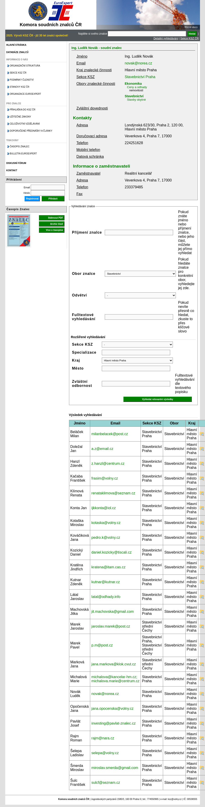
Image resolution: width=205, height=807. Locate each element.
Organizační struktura (25, 65)
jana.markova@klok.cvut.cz (113, 664)
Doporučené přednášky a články (31, 131)
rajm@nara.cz (102, 738)
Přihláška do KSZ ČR (23, 109)
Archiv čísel (56, 224)
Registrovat (32, 198)
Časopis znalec (20, 146)
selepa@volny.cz (105, 753)
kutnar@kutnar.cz (105, 582)
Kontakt (11, 170)
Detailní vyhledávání (166, 38)
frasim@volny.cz (104, 478)
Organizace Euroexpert (25, 94)
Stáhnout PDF (55, 218)
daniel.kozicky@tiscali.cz (111, 552)
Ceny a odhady (137, 87)
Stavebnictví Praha (140, 77)
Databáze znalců (17, 52)
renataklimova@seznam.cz (113, 493)
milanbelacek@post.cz (109, 434)
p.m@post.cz (102, 645)
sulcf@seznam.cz (105, 782)
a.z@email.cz (102, 449)
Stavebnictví (134, 96)
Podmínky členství (22, 80)
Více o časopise (54, 230)
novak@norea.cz (138, 63)
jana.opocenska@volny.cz (112, 708)
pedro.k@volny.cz (105, 537)
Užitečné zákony (20, 116)
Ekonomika (133, 83)
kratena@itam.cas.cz (108, 567)
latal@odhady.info (105, 597)
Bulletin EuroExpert (23, 153)
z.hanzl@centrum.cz (107, 463)
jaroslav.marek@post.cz (110, 626)
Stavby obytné (136, 99)
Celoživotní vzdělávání (25, 124)
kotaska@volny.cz (105, 523)
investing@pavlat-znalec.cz (113, 723)
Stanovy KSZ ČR (19, 87)
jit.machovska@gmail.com (112, 611)
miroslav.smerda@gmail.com (114, 768)
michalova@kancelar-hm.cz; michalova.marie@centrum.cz (115, 679)
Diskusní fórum (16, 163)
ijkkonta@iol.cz (103, 508)
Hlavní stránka (16, 45)
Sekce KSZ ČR (189, 38)
